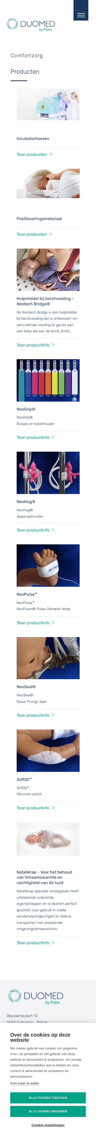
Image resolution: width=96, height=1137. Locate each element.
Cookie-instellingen (47, 1125)
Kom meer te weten (24, 1083)
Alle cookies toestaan (48, 1097)
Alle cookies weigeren (48, 1111)
